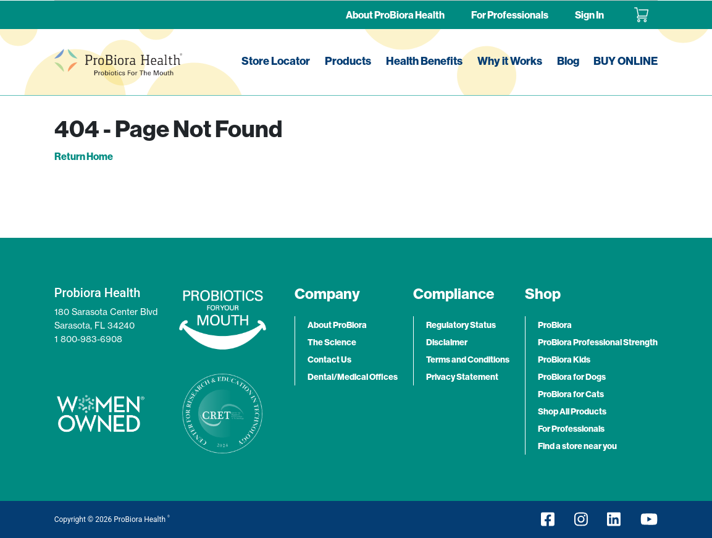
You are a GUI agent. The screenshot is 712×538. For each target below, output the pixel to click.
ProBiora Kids (564, 359)
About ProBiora (337, 324)
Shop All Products (572, 411)
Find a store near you (577, 446)
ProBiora (555, 324)
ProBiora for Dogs (572, 376)
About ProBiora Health (395, 15)
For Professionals (509, 15)
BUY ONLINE (625, 61)
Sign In (589, 15)
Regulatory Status (461, 324)
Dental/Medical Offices (353, 376)
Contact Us (329, 359)
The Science (332, 342)
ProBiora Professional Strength (598, 342)
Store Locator (275, 61)
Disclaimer (446, 342)
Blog (568, 61)
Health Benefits (424, 61)
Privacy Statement (462, 376)
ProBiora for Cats (571, 394)
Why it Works (509, 61)
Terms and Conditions (467, 359)
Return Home (83, 156)
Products (348, 61)
